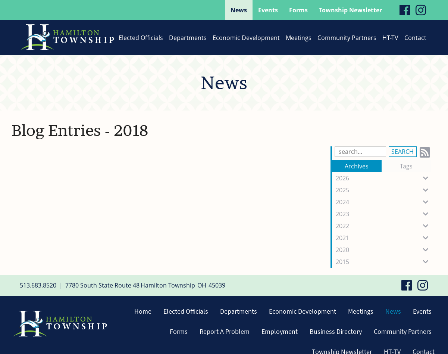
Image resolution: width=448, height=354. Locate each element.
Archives (357, 166)
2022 (383, 226)
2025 (383, 190)
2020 (383, 250)
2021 (383, 238)
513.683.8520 (38, 285)
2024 (383, 202)
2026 (383, 178)
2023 (383, 214)
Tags (406, 166)
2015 (383, 262)
